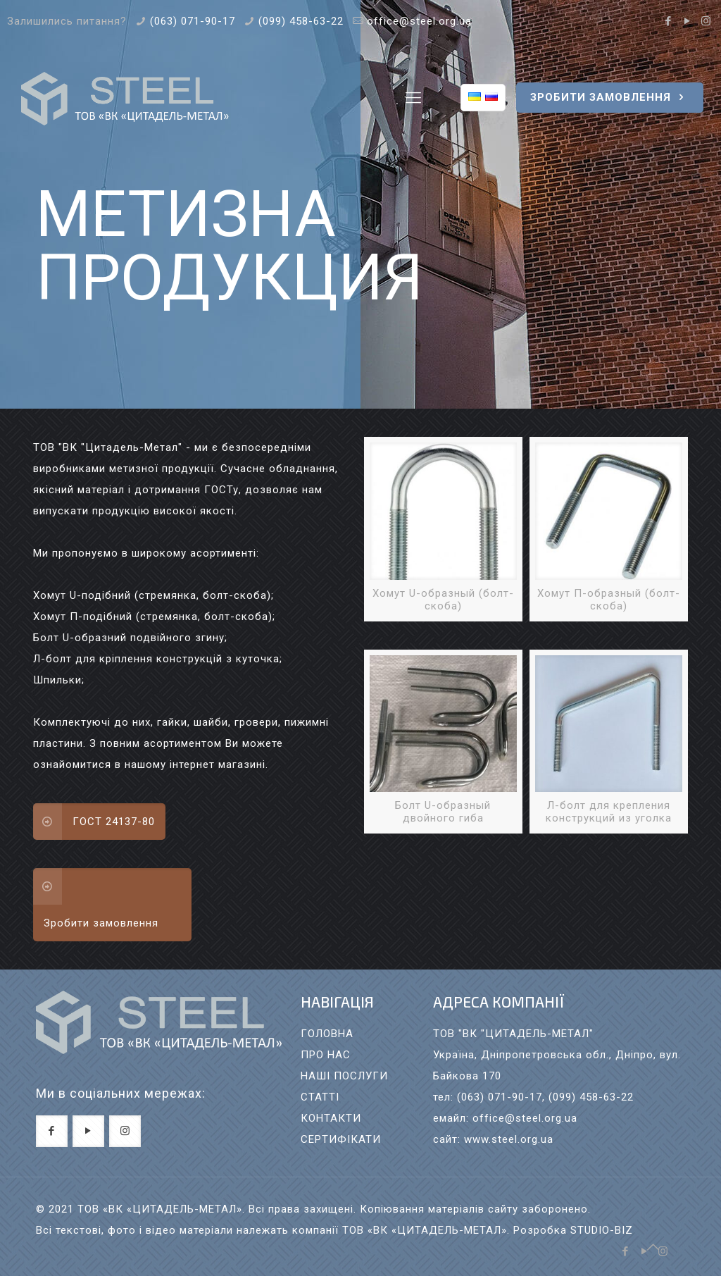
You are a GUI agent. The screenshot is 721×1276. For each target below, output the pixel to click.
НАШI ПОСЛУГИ (344, 1076)
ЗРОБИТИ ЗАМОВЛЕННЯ (609, 97)
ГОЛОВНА (327, 1033)
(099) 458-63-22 (301, 21)
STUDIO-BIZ (601, 1230)
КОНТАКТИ (331, 1118)
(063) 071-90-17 (192, 21)
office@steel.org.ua (419, 21)
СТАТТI (320, 1097)
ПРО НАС (326, 1054)
